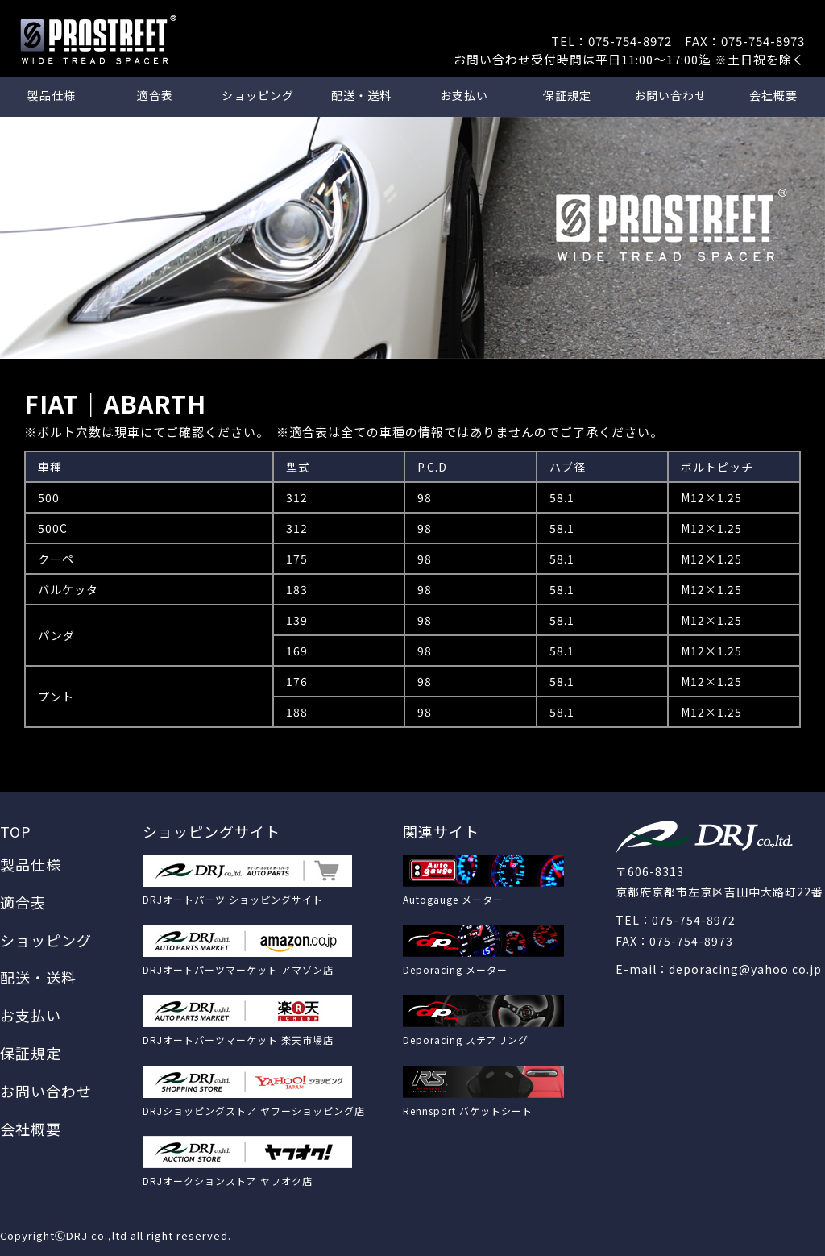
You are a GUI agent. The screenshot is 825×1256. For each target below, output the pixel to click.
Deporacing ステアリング (466, 1039)
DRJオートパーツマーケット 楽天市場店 (238, 1039)
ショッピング (258, 95)
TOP (15, 831)
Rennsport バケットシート (468, 1110)
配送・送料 (361, 95)
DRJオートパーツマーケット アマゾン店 (238, 969)
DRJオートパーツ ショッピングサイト (233, 899)
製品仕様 (51, 95)
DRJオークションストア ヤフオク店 (228, 1180)
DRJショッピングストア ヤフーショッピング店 (254, 1110)
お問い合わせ (670, 95)
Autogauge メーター (453, 899)
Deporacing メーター (455, 969)
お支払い (464, 95)
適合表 (155, 95)
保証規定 (567, 95)
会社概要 (773, 95)
